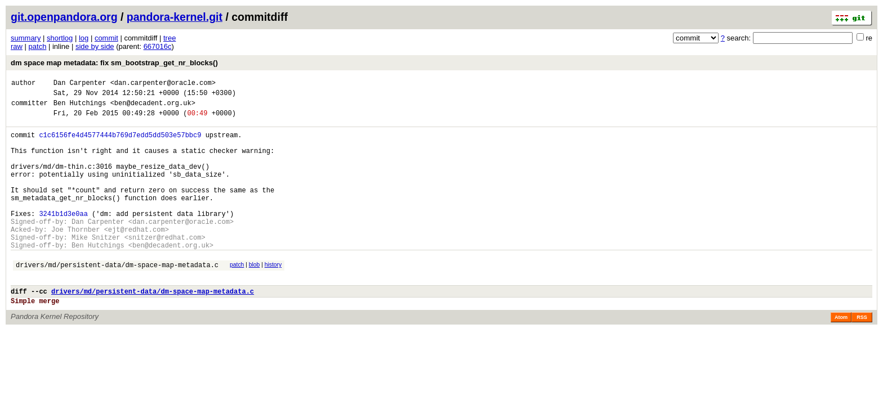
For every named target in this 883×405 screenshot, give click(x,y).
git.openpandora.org (64, 17)
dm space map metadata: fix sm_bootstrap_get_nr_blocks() (114, 62)
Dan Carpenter (79, 84)
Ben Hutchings (79, 107)
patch (38, 46)
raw (17, 46)
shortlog (60, 38)
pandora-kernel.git (174, 17)
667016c (158, 46)
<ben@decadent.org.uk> (152, 107)
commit (106, 38)
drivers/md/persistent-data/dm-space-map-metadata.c (117, 298)
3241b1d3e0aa (63, 239)
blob (254, 297)
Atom (841, 356)
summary (26, 38)
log (83, 38)
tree (169, 38)
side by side (94, 46)
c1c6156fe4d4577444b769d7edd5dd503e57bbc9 (120, 143)
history (273, 297)
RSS (862, 356)
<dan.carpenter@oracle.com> (163, 84)
